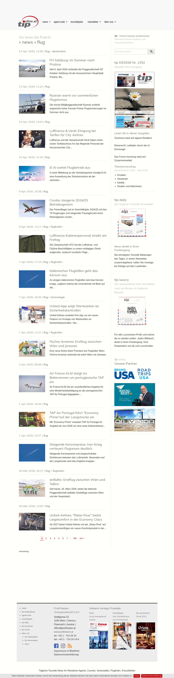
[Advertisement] (87, 6)
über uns (108, 22)
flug (47, 51)
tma (97, 616)
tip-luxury (121, 280)
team (27, 644)
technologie (58, 297)
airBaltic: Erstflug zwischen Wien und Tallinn (77, 482)
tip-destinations (28, 612)
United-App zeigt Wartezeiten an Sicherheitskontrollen (74, 308)
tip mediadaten (31, 637)
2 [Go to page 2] (46, 538)
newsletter (93, 22)
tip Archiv (26, 630)
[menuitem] (28, 22)
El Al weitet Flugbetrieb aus (70, 167)
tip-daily (120, 200)
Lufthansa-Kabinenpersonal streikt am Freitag (78, 237)
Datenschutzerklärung (151, 676)
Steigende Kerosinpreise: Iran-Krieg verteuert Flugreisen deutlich (76, 446)
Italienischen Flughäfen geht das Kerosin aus (74, 273)
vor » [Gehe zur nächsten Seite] (82, 538)
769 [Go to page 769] (75, 538)
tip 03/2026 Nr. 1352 (129, 62)
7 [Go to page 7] (67, 538)
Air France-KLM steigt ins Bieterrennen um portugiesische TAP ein (77, 377)
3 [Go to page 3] (50, 538)
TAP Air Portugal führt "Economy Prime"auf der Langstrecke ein (74, 415)
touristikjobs (77, 22)
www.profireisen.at (63, 632)
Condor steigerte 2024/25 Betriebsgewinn (69, 202)
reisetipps (121, 616)
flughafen (56, 226)
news (45, 22)
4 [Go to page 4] (54, 538)
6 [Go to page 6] (63, 538)
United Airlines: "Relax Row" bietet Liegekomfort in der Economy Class (76, 517)
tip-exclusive (27, 626)
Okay (136, 676)
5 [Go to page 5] (58, 538)
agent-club (59, 22)
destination (59, 51)
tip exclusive (143, 614)
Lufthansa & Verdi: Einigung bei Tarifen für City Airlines (73, 133)
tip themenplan (31, 640)
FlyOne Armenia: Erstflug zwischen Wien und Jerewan (75, 344)
